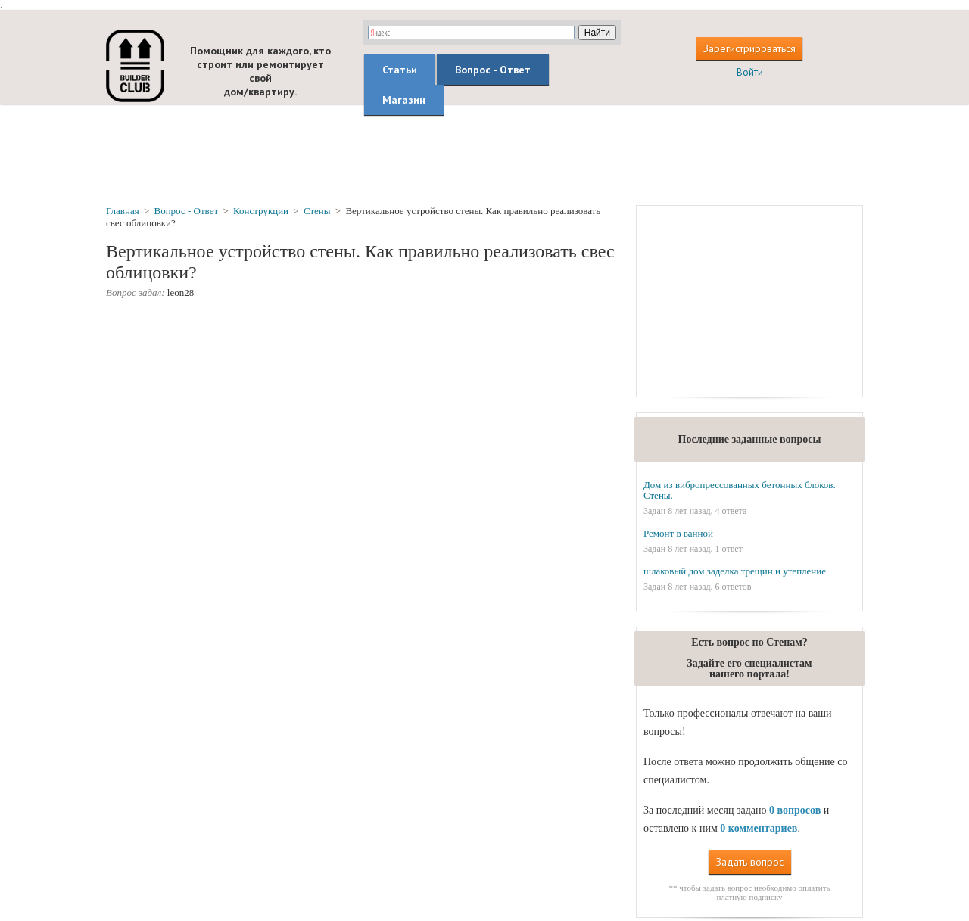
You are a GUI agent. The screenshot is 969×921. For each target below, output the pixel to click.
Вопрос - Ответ (493, 69)
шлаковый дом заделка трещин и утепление (734, 571)
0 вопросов (795, 810)
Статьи (399, 69)
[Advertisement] (484, 154)
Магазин (403, 100)
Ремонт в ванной (678, 533)
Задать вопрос (750, 862)
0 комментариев (758, 828)
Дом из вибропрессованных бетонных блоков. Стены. (739, 490)
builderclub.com (135, 66)
